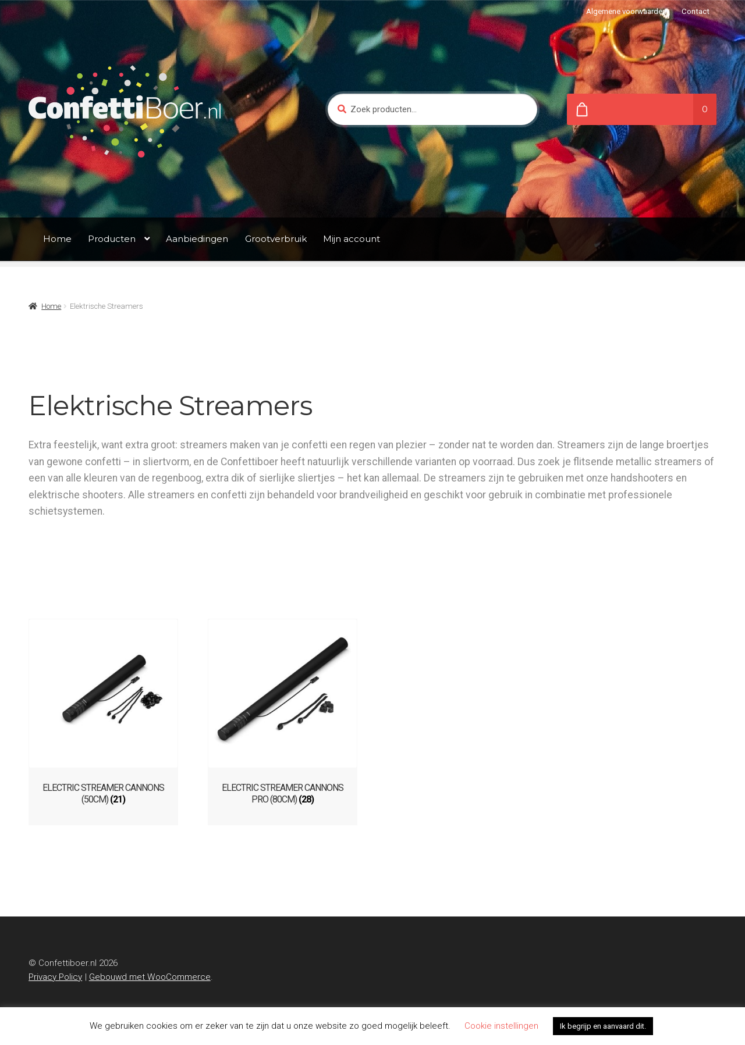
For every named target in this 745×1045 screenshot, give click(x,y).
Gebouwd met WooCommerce (150, 977)
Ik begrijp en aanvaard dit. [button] (603, 1026)
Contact (695, 11)
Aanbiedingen (197, 238)
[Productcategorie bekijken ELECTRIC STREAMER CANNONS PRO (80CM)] (282, 712)
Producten (112, 238)
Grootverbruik (276, 238)
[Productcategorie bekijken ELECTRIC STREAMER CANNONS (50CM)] (103, 712)
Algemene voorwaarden (626, 11)
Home (57, 238)
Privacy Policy (55, 977)
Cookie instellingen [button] (501, 1026)
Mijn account (351, 238)
